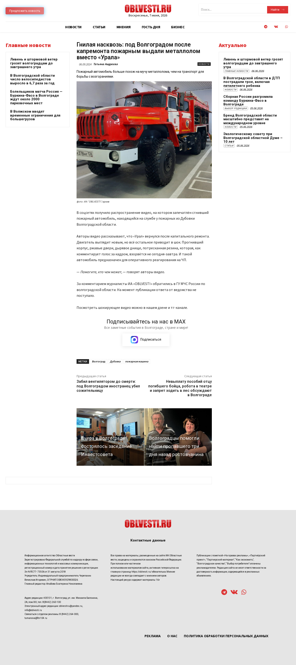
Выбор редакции (236, 108)
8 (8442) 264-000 (68, 614)
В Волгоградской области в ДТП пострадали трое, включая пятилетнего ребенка (251, 82)
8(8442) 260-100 (52, 602)
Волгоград (98, 361)
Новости (204, 64)
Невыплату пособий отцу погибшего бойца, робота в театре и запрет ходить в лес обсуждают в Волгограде (180, 388)
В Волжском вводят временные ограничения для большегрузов (35, 115)
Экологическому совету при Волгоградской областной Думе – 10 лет (253, 138)
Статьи (229, 145)
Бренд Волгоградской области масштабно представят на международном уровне (250, 119)
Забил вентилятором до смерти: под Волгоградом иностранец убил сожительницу (108, 386)
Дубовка (115, 361)
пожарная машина (136, 361)
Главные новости (236, 71)
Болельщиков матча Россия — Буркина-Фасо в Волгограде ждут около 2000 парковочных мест (36, 97)
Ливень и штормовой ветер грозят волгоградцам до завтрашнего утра (34, 63)
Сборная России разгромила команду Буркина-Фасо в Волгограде (248, 100)
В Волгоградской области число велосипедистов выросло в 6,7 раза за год (32, 79)
